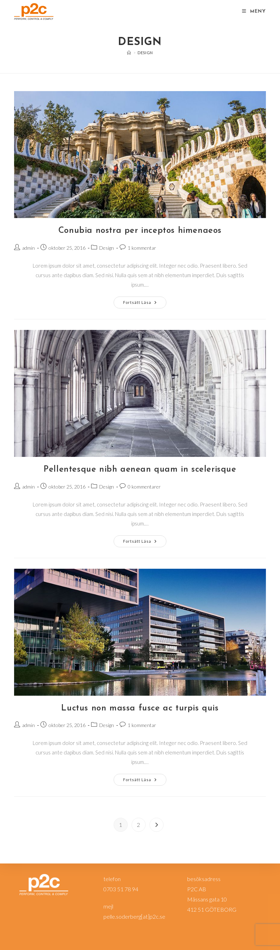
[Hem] (129, 52)
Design (145, 52)
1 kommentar (142, 248)
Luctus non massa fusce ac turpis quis (139, 708)
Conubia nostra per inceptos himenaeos (140, 231)
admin (28, 248)
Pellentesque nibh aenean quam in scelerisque (140, 469)
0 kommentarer (144, 487)
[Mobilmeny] (254, 11)
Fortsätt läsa (144, 303)
